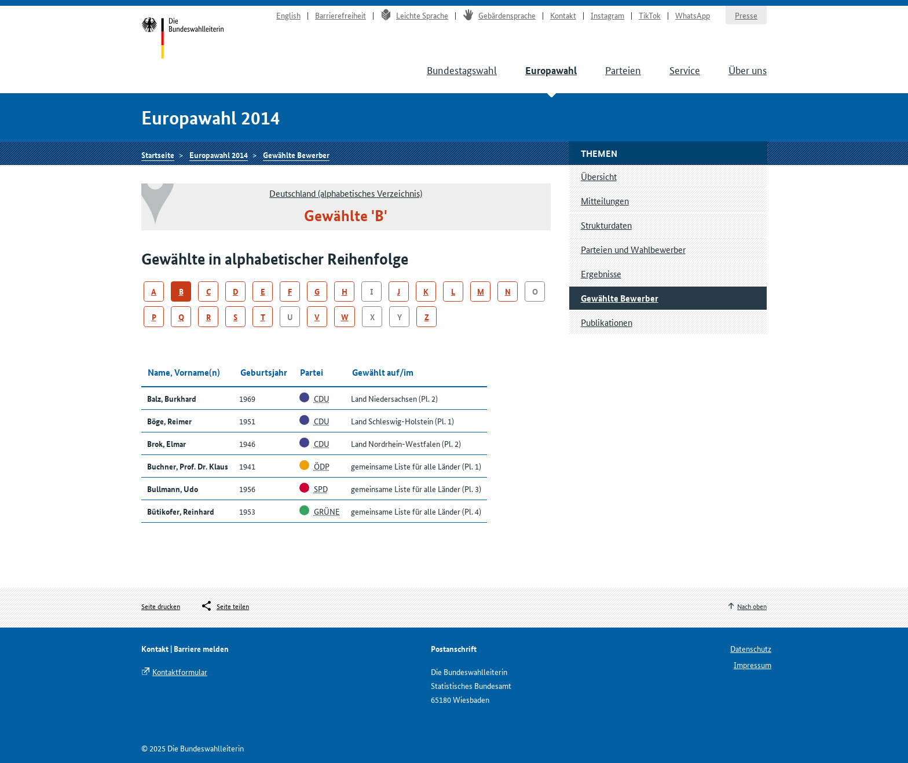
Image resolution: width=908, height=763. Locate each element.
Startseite (182, 39)
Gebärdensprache (499, 15)
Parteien (623, 69)
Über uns (747, 69)
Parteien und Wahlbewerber (633, 249)
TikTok (650, 15)
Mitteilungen (605, 201)
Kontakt (563, 15)
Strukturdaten (606, 225)
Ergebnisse (601, 273)
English (288, 15)
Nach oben (752, 605)
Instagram (607, 15)
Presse (746, 15)
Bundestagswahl (462, 69)
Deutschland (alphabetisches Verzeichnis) (345, 193)
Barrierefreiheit (340, 15)
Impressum (752, 664)
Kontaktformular (179, 671)
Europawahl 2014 (218, 154)
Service (684, 69)
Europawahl (551, 70)
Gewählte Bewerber (296, 154)
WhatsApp (692, 15)
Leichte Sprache (414, 15)
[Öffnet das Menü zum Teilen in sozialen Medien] (224, 606)
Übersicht (599, 176)
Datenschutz (750, 648)
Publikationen (606, 322)
